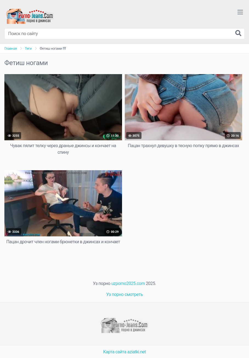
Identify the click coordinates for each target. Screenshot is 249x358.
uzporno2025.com (128, 283)
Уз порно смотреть (124, 294)
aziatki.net (136, 351)
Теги (28, 48)
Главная (10, 48)
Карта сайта (114, 351)
